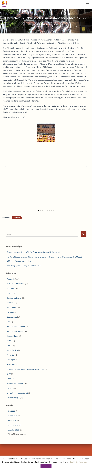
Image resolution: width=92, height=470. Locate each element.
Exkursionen (11, 307)
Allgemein (16, 218)
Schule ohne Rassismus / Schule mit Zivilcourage (25, 369)
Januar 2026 (11, 420)
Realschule (11, 364)
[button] (5, 166)
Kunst (9, 341)
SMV (9, 374)
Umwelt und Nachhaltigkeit (17, 393)
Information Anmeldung (16, 326)
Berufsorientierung (14, 298)
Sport (9, 379)
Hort (8, 322)
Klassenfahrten (12, 336)
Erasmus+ (10, 303)
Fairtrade (10, 312)
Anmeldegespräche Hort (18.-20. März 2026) (24, 266)
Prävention (11, 355)
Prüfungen (11, 360)
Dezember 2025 (13, 425)
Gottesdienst (12, 317)
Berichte (10, 293)
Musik (9, 345)
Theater (10, 388)
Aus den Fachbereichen (16, 284)
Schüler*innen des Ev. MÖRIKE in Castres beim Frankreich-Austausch (33, 252)
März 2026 (11, 411)
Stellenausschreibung (15, 383)
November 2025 (13, 430)
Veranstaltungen (13, 398)
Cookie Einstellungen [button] (78, 462)
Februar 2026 (12, 416)
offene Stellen (12, 350)
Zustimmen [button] (46, 466)
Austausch (11, 288)
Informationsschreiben (15, 331)
